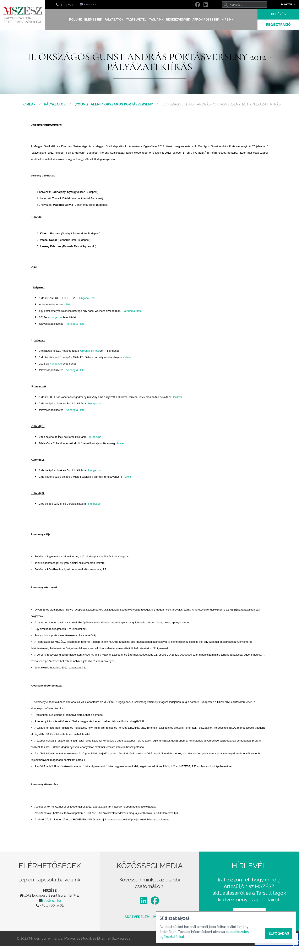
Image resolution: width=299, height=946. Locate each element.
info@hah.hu (51, 900)
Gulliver (177, 397)
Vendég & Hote (75, 409)
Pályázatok (113, 19)
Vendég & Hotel (133, 310)
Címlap (29, 104)
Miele (127, 357)
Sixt (67, 304)
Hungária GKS (86, 298)
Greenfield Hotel (90, 350)
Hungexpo (56, 317)
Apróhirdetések (205, 19)
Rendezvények (178, 19)
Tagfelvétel (136, 19)
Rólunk (75, 19)
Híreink (227, 19)
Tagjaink (156, 19)
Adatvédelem (137, 917)
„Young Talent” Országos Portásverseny (114, 104)
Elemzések (93, 19)
